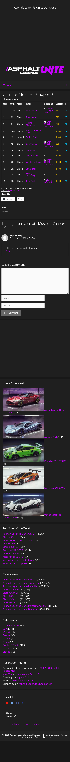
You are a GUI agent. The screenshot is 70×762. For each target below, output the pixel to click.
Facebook (48, 737)
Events (6, 635)
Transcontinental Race (33, 131)
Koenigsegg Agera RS (27, 674)
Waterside (30, 150)
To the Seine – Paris (22, 680)
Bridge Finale (32, 137)
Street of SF (31, 168)
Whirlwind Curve (33, 162)
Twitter (38, 737)
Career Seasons (11, 625)
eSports (7, 632)
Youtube (29, 737)
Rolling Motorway (30, 123)
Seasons (17, 190)
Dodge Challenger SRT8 (48, 110)
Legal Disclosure (31, 724)
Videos (6, 651)
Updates (7, 648)
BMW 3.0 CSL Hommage (48, 123)
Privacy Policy (13, 724)
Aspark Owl (22, 677)
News (6, 641)
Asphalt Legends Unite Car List (35, 683)
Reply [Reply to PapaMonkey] (8, 251)
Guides (6, 638)
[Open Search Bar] (66, 85)
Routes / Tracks (11, 645)
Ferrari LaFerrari (48, 181)
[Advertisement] (26, 38)
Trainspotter (31, 117)
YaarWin (7, 674)
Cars (5, 628)
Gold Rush (30, 181)
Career (9, 190)
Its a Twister (31, 110)
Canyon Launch (33, 155)
